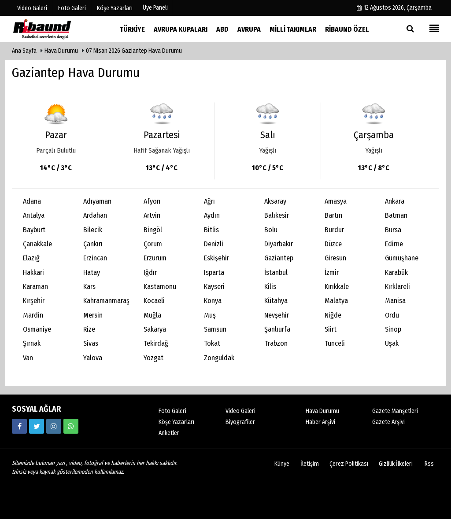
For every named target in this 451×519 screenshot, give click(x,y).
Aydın (212, 215)
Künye (281, 464)
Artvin (152, 215)
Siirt (330, 329)
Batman (396, 215)
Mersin (93, 315)
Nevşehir (276, 315)
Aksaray (275, 201)
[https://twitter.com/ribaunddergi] (36, 426)
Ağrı (209, 201)
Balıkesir (276, 215)
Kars (89, 286)
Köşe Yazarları (176, 422)
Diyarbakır (278, 244)
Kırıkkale (337, 286)
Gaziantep (278, 258)
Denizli (213, 244)
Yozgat (153, 358)
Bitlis (211, 230)
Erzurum (155, 258)
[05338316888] (70, 426)
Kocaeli (154, 300)
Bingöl (153, 230)
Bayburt (34, 230)
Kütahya (276, 300)
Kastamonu (160, 286)
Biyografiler (240, 422)
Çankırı (93, 244)
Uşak (392, 343)
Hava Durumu (61, 51)
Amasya (336, 201)
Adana (32, 201)
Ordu (392, 315)
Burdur (334, 230)
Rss (429, 464)
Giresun (335, 258)
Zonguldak (219, 358)
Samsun (215, 329)
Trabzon (276, 343)
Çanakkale (37, 244)
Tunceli (335, 343)
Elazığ (31, 258)
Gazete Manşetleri (395, 411)
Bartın (333, 215)
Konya (213, 300)
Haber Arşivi (320, 422)
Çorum (153, 244)
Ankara (394, 201)
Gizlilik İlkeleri (396, 464)
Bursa (393, 230)
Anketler (169, 433)
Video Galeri (240, 411)
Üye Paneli (155, 7)
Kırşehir (33, 300)
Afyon (152, 201)
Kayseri (214, 286)
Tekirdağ (156, 343)
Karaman (35, 286)
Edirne (394, 244)
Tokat (212, 343)
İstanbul (276, 272)
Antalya (33, 215)
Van (28, 358)
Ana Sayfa (24, 51)
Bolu (270, 230)
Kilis (270, 286)
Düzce (333, 244)
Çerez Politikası (348, 464)
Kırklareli (397, 286)
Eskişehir (216, 258)
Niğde (333, 315)
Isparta (214, 272)
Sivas (90, 343)
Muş (210, 315)
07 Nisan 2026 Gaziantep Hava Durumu (134, 51)
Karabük (396, 272)
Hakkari (33, 272)
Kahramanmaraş (106, 300)
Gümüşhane (401, 258)
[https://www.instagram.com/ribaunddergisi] (53, 426)
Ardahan (95, 215)
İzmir (332, 272)
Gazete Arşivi (388, 422)
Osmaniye (37, 329)
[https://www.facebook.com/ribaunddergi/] (19, 426)
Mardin (33, 315)
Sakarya (155, 329)
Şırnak (32, 343)
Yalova (92, 358)
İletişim (309, 464)
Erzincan (95, 258)
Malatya (336, 300)
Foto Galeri (172, 411)
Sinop (393, 329)
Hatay (91, 272)
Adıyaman (97, 201)
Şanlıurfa (277, 329)
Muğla (152, 315)
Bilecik (92, 230)
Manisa (395, 300)
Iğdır (150, 272)
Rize (89, 329)
